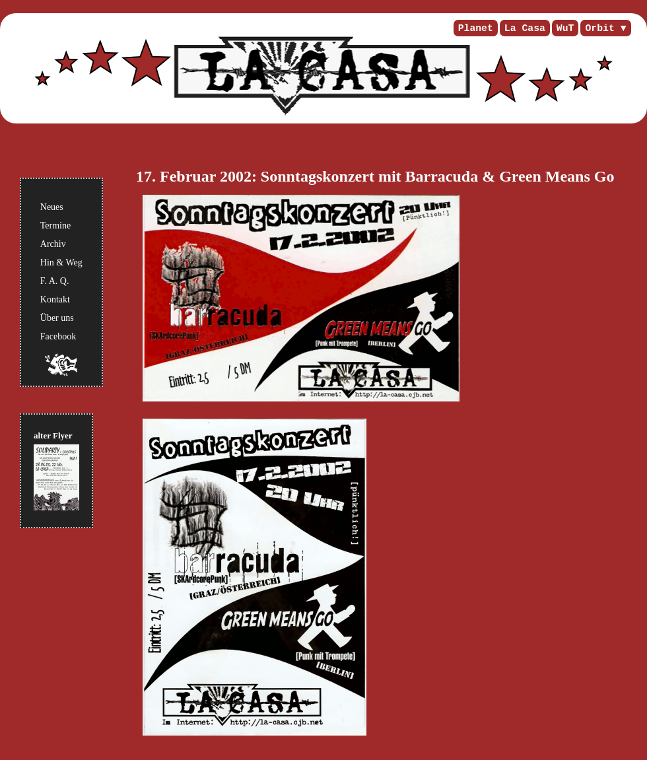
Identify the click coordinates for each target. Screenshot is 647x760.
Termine (55, 225)
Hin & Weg (61, 262)
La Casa (524, 28)
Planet (475, 28)
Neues (51, 207)
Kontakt (55, 299)
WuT (565, 28)
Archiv (53, 244)
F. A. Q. (54, 281)
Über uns (57, 318)
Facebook (58, 336)
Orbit (599, 28)
